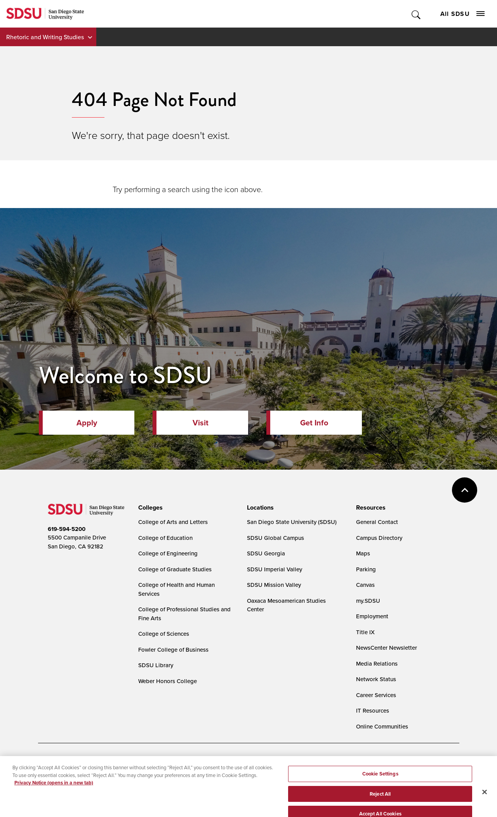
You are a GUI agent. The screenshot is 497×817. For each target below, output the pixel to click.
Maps (363, 553)
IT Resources (372, 710)
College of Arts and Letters (173, 522)
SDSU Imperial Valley (274, 569)
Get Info (314, 422)
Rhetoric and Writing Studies (45, 37)
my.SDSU (368, 601)
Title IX (365, 632)
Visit (201, 422)
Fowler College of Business (173, 649)
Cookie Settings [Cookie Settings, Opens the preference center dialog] (380, 781)
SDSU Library (155, 665)
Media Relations (377, 663)
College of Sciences (163, 634)
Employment (372, 616)
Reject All (380, 801)
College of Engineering (168, 553)
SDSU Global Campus (275, 538)
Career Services (376, 695)
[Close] (484, 799)
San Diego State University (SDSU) (292, 522)
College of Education (165, 538)
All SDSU (462, 13)
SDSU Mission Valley (274, 585)
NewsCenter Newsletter (386, 648)
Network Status (376, 679)
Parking (366, 569)
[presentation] (149, 507)
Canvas (365, 585)
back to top (464, 490)
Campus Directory (379, 538)
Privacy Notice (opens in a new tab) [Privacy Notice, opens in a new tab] (53, 790)
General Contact (377, 522)
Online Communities (382, 726)
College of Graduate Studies (175, 569)
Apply (86, 422)
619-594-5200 (66, 529)
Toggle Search (416, 14)
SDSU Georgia (266, 553)
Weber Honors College (167, 681)
